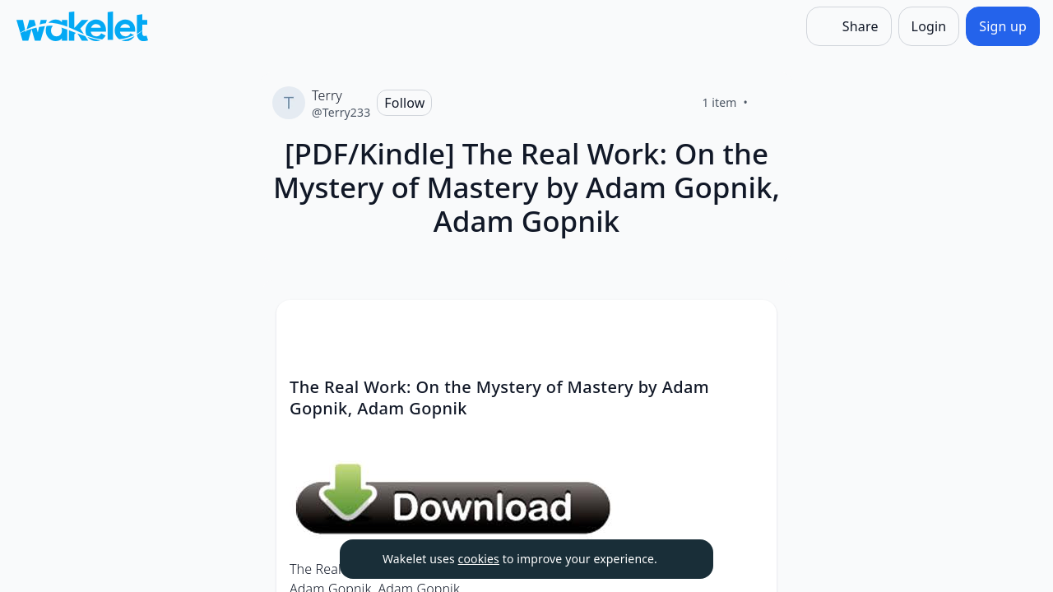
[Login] (929, 26)
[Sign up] (1003, 26)
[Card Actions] (750, 326)
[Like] (767, 103)
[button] (750, 327)
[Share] (849, 26)
